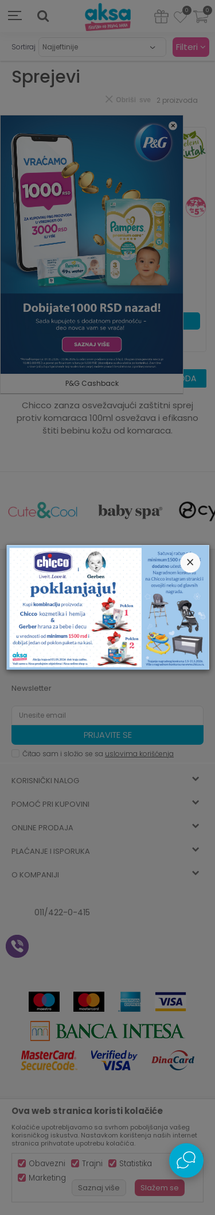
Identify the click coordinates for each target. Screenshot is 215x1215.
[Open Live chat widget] (186, 1160)
